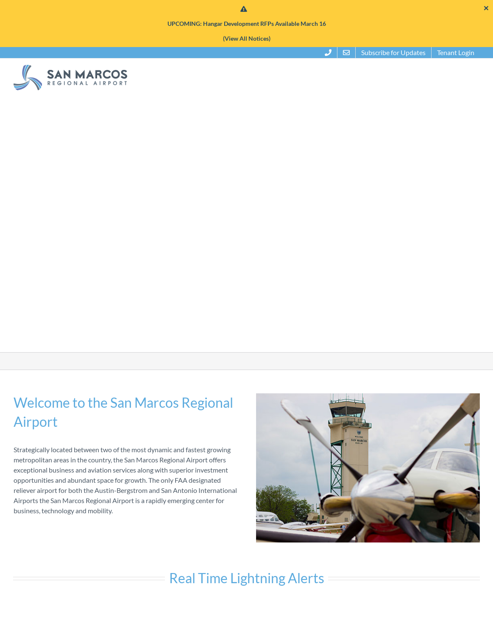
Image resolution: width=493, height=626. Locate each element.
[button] (472, 77)
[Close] (486, 7)
